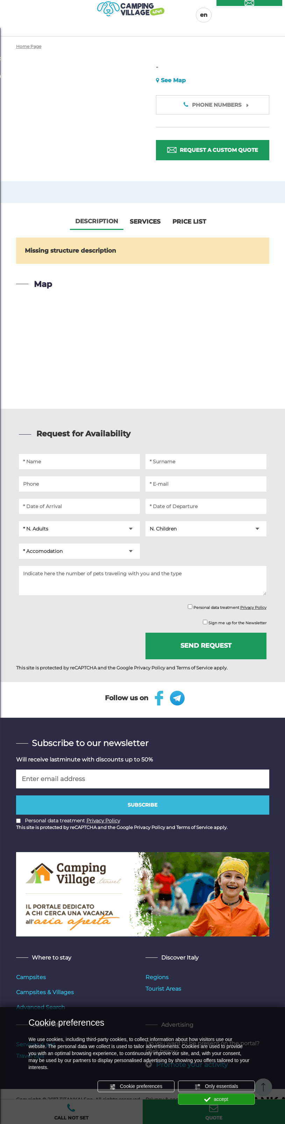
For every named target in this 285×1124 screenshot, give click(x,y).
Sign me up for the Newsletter (234, 622)
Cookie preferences (135, 1086)
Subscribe (142, 805)
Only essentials (216, 1086)
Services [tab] (145, 221)
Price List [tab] (189, 221)
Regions (157, 977)
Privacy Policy (253, 607)
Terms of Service (194, 667)
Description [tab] (96, 221)
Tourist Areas (163, 988)
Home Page (28, 46)
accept (216, 1099)
